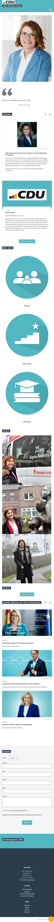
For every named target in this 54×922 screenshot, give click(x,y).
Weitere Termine (27, 594)
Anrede (4, 758)
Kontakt (27, 907)
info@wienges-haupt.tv (29, 879)
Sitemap (27, 909)
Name (4, 771)
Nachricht (4, 796)
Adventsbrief (10, 212)
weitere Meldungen (27, 241)
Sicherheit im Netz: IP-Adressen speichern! (18, 643)
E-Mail (4, 779)
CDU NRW (27, 891)
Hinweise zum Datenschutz (16, 810)
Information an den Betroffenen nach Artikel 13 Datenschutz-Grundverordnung (21, 814)
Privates (27, 306)
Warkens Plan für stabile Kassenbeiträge (17, 724)
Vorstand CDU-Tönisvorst (27, 896)
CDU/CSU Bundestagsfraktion (27, 893)
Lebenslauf (27, 422)
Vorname (5, 763)
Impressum (27, 905)
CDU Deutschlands (27, 889)
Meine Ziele (27, 364)
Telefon (4, 788)
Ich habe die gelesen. (16, 810)
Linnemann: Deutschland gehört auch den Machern (21, 684)
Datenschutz (27, 912)
